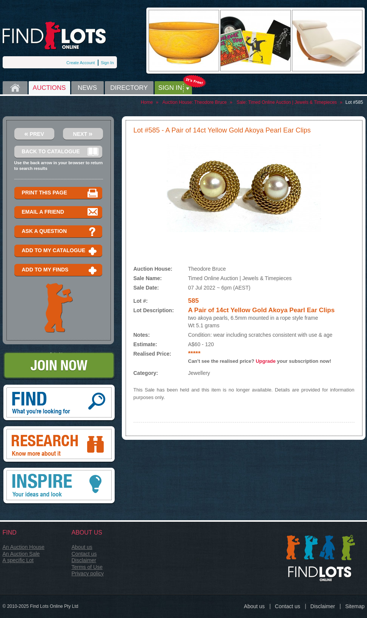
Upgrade (266, 361)
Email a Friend (60, 212)
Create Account (80, 62)
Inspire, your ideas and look (59, 486)
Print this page (60, 193)
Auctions (49, 87)
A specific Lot (18, 560)
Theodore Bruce (210, 102)
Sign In (107, 62)
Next (83, 133)
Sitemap (354, 606)
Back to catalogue (60, 152)
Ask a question (60, 231)
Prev (34, 133)
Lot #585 (354, 102)
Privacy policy (88, 573)
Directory (129, 87)
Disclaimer (84, 560)
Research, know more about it (59, 444)
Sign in (170, 87)
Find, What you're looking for (59, 403)
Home (15, 87)
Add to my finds (60, 270)
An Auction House (24, 547)
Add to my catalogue (60, 251)
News (87, 87)
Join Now (59, 366)
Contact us (84, 554)
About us (82, 547)
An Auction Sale (21, 554)
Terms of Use (87, 567)
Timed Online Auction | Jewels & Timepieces (292, 102)
